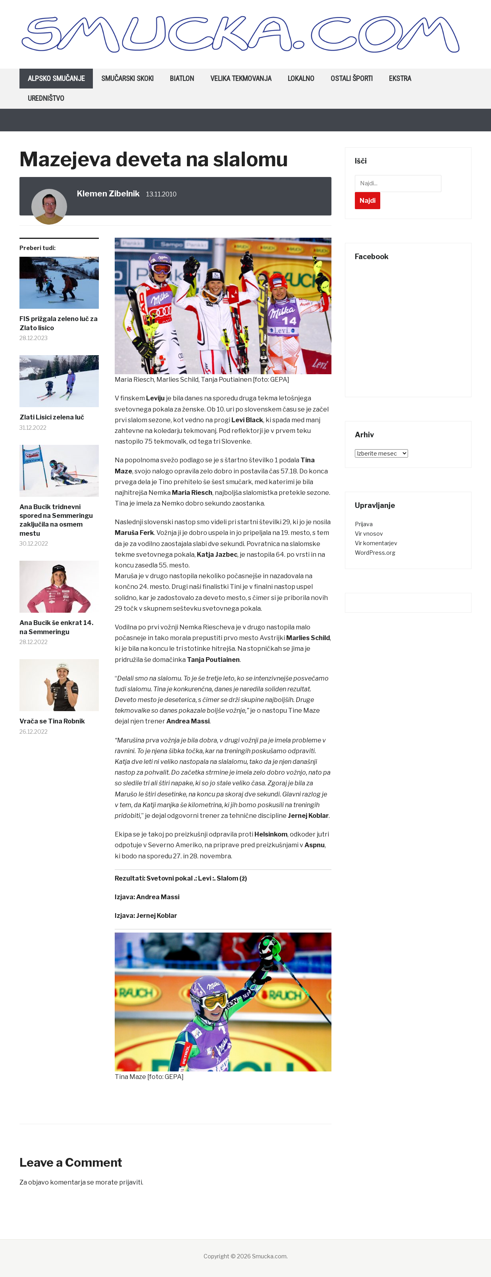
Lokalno (301, 78)
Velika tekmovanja (240, 78)
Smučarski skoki (127, 78)
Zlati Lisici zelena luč (51, 417)
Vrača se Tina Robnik (52, 721)
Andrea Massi (157, 897)
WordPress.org (375, 552)
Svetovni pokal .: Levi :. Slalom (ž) (196, 878)
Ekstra (400, 78)
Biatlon (182, 78)
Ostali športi (352, 78)
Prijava (364, 524)
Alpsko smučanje (56, 78)
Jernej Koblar (156, 915)
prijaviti (130, 1182)
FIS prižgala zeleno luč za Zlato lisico (58, 323)
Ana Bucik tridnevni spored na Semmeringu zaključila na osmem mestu (56, 520)
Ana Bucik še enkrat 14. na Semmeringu (56, 627)
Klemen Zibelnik (108, 193)
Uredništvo (46, 98)
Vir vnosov (369, 533)
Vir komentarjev (376, 543)
